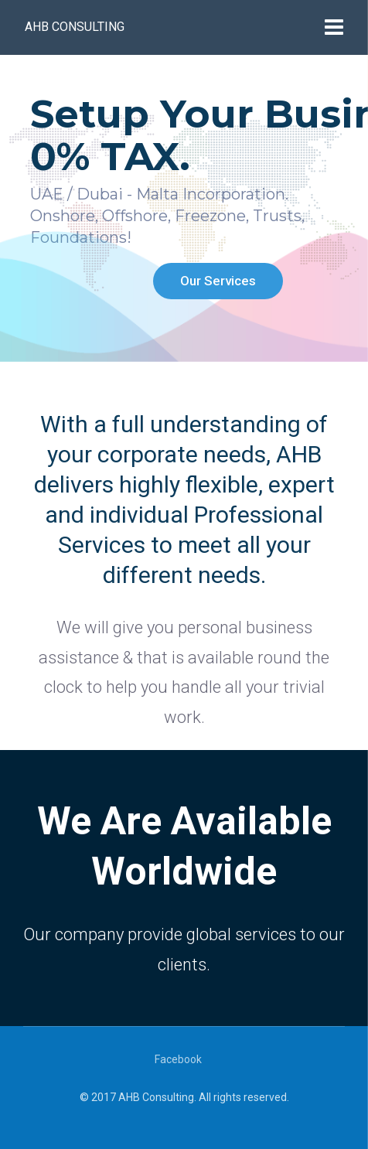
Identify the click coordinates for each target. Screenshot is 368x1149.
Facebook (178, 1059)
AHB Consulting (74, 26)
